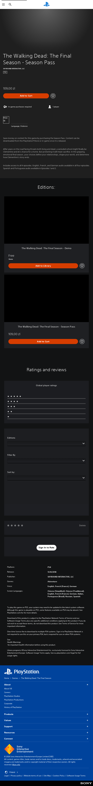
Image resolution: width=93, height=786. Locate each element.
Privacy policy (16, 775)
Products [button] (46, 714)
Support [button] (46, 726)
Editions (11, 437)
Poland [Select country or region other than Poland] (11, 772)
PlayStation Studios (12, 696)
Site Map (47, 775)
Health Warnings (14, 642)
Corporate (8, 703)
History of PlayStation (13, 707)
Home (6, 678)
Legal (6, 775)
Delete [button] (82, 525)
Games (15, 678)
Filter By (11, 455)
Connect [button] (46, 738)
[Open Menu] (3, 4)
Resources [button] (46, 732)
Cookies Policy (59, 775)
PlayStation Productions (14, 700)
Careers (7, 692)
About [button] (46, 684)
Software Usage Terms (76, 775)
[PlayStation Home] (46, 4)
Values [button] (46, 720)
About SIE (8, 688)
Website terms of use (32, 775)
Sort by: (11, 472)
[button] (46, 547)
